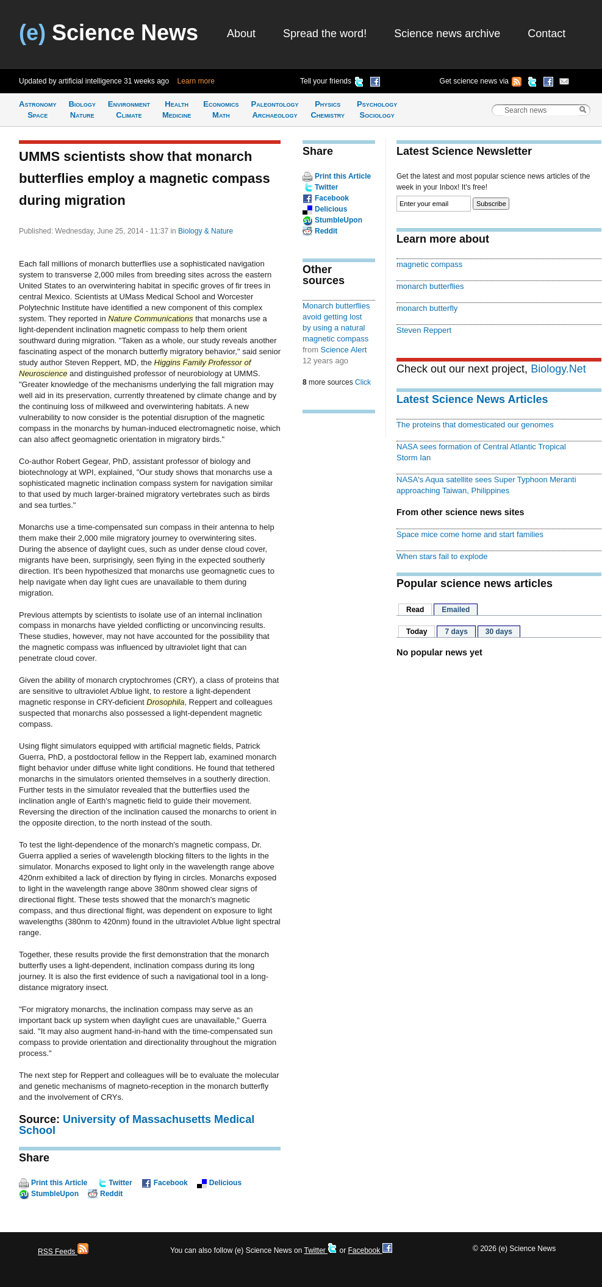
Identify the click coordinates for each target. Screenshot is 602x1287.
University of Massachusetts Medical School (136, 1124)
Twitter (120, 1182)
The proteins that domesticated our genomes (475, 424)
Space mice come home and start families (469, 534)
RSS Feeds (63, 1251)
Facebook (171, 1182)
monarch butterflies (430, 286)
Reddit (111, 1193)
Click (363, 382)
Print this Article (59, 1182)
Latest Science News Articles (472, 399)
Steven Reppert (423, 330)
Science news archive (447, 33)
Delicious (225, 1182)
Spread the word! (325, 33)
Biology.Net (558, 369)
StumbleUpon (55, 1193)
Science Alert (344, 349)
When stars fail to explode (441, 556)
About (241, 33)
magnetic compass (429, 264)
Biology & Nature (205, 231)
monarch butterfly (426, 308)
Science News (108, 32)
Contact (546, 33)
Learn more (196, 81)
